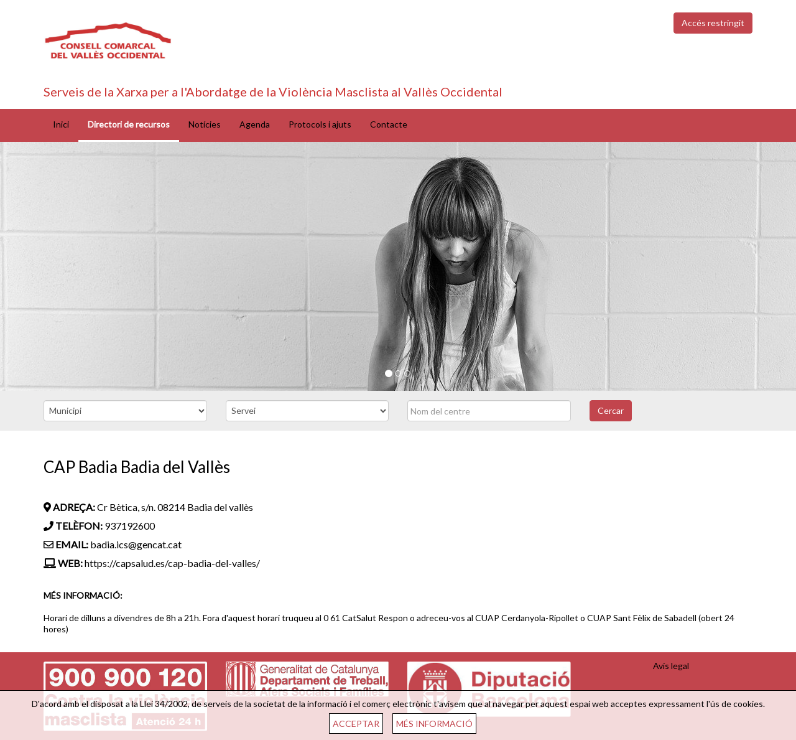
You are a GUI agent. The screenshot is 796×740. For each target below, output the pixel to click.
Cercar (611, 410)
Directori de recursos (129, 124)
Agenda (254, 124)
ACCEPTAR (356, 723)
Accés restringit (713, 22)
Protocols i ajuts (320, 124)
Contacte (388, 124)
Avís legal (671, 665)
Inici (61, 124)
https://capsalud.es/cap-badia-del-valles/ (172, 563)
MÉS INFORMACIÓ (434, 723)
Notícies (204, 124)
